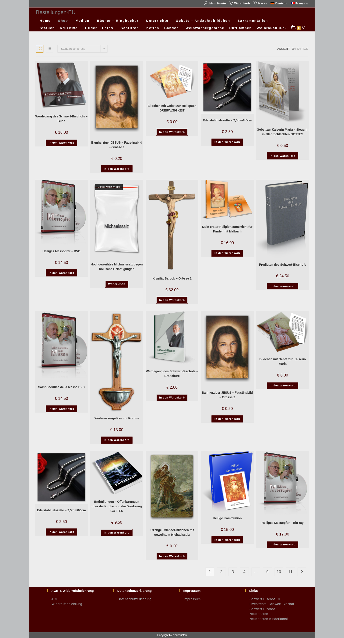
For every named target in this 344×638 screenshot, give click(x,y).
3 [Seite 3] (233, 572)
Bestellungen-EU (55, 12)
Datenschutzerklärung (132, 599)
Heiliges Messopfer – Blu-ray (282, 523)
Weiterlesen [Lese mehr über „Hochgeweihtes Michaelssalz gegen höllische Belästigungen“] (116, 284)
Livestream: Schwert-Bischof (269, 604)
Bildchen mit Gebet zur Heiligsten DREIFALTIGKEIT (171, 108)
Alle (305, 48)
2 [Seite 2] (221, 572)
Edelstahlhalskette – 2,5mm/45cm (227, 120)
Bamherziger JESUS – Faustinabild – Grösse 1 (116, 145)
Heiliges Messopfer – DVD (62, 251)
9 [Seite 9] (267, 572)
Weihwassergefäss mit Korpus (117, 418)
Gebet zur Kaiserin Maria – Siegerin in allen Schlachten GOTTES (282, 132)
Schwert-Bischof (260, 609)
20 (293, 48)
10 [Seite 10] (279, 572)
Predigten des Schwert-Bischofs (282, 264)
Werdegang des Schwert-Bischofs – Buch (61, 119)
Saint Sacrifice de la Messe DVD (61, 387)
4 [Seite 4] (244, 572)
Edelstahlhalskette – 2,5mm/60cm (61, 510)
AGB (53, 599)
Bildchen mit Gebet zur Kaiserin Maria (282, 361)
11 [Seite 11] (290, 572)
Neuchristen (256, 614)
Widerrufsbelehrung (64, 604)
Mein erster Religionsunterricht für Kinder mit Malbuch (227, 229)
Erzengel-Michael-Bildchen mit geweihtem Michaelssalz (172, 532)
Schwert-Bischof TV (262, 599)
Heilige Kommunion (227, 518)
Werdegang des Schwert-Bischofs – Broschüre (172, 373)
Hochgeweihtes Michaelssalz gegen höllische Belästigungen (117, 267)
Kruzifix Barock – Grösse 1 (172, 278)
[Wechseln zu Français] (299, 3)
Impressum (190, 599)
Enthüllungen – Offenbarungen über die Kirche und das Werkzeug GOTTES (116, 506)
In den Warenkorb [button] (61, 142)
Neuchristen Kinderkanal (266, 619)
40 (298, 48)
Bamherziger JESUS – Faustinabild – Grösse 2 (227, 395)
